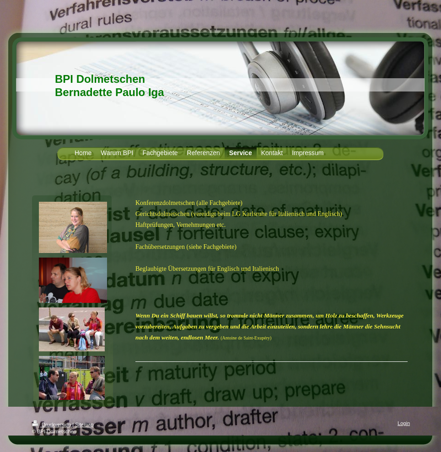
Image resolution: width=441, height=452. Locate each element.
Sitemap (84, 424)
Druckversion (52, 424)
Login (404, 423)
